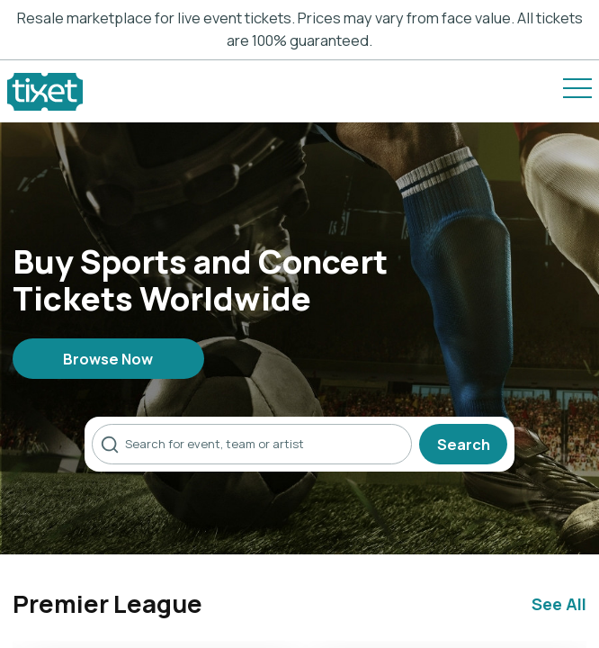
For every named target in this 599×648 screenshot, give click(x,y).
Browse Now (108, 358)
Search (463, 444)
